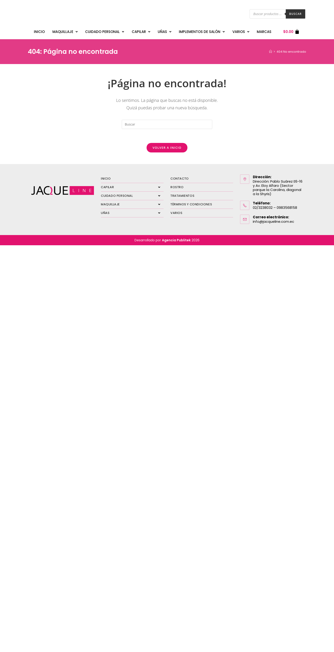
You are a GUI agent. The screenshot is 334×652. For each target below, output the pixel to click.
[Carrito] (291, 32)
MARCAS (264, 31)
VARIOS (240, 31)
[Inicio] (270, 51)
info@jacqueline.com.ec (273, 221)
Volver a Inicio (167, 147)
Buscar (295, 14)
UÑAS (164, 31)
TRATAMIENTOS (182, 196)
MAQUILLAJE (65, 31)
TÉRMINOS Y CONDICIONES (191, 204)
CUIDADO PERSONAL (104, 31)
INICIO (39, 31)
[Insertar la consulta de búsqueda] (167, 124)
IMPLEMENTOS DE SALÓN (202, 31)
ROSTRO (177, 187)
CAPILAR (141, 31)
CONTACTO (179, 178)
